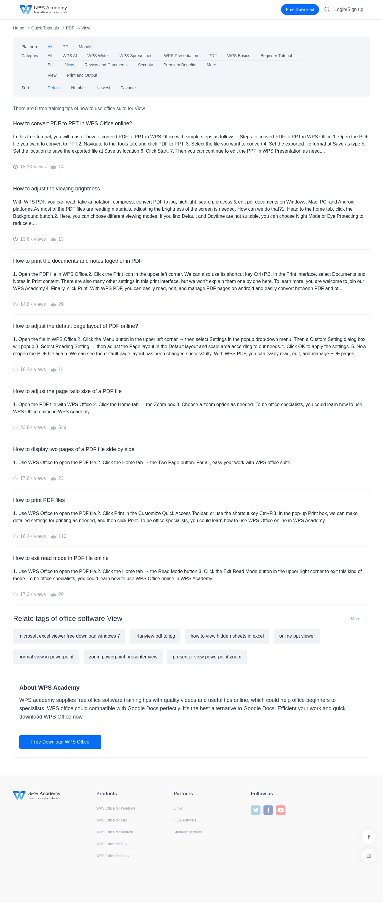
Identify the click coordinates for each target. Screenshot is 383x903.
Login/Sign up (348, 9)
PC (65, 46)
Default (54, 87)
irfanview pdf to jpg (155, 635)
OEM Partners (185, 820)
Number (78, 87)
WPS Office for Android (114, 832)
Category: (30, 55)
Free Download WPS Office (60, 741)
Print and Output (82, 75)
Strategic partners (188, 832)
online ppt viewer (297, 635)
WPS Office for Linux (112, 856)
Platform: (29, 46)
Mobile (85, 46)
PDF (70, 28)
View (85, 28)
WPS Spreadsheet (137, 55)
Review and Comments (106, 64)
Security (145, 64)
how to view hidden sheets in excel (227, 635)
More (211, 64)
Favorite (128, 87)
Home (18, 28)
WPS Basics (238, 55)
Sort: (25, 87)
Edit (51, 64)
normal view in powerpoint (45, 656)
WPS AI (70, 55)
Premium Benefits (180, 64)
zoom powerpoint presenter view (123, 656)
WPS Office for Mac (112, 820)
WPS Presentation (181, 55)
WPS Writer (98, 55)
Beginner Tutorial (276, 55)
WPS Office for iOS (111, 844)
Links (178, 808)
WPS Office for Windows (115, 808)
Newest (103, 87)
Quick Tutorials (45, 28)
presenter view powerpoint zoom (207, 656)
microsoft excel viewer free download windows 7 (69, 635)
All (50, 46)
